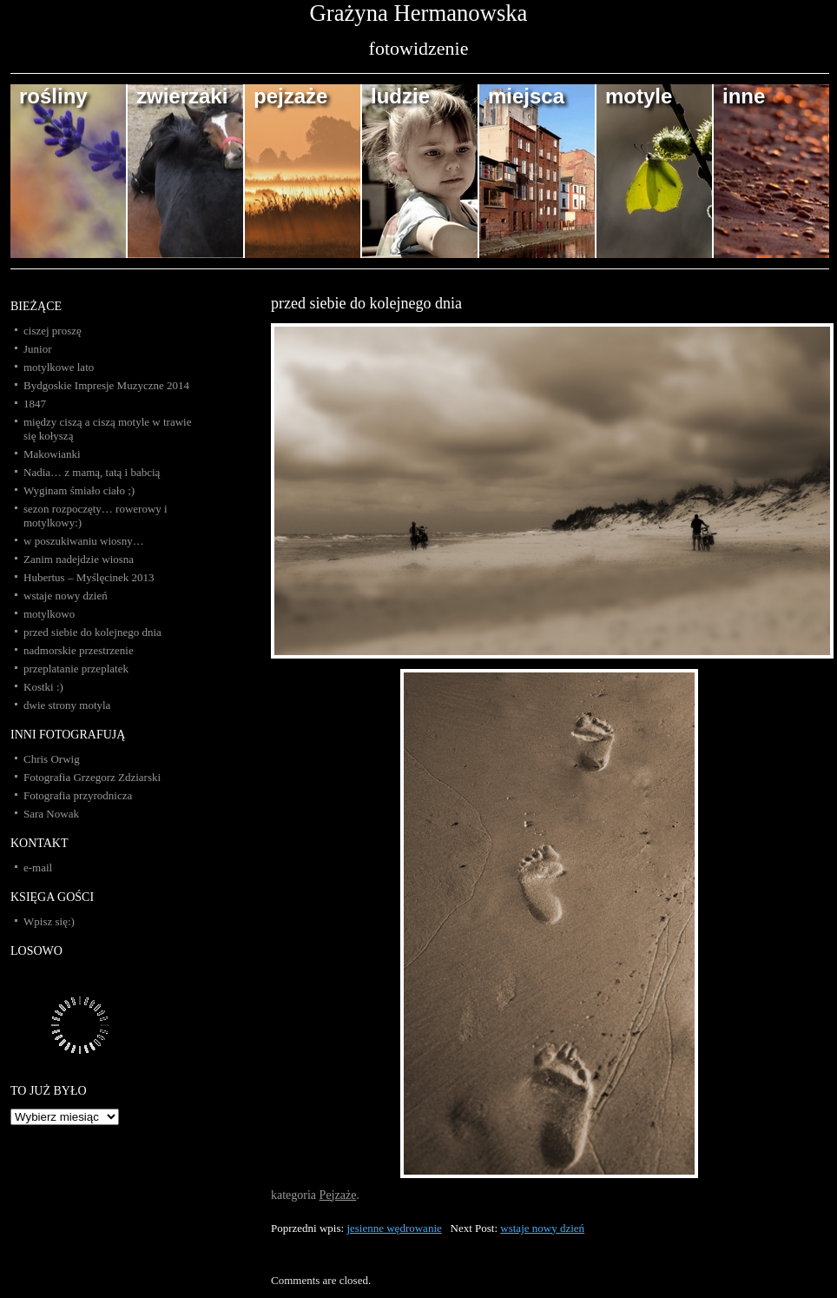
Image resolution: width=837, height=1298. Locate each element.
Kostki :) (43, 686)
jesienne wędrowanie (393, 1228)
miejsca (526, 96)
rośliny (53, 96)
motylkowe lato (58, 367)
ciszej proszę (52, 330)
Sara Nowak (51, 813)
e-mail (37, 867)
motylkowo (49, 613)
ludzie (400, 96)
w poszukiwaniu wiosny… (83, 540)
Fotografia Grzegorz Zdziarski (92, 777)
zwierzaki (181, 96)
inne (743, 96)
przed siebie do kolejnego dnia (366, 303)
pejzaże (290, 96)
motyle (638, 96)
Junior (37, 348)
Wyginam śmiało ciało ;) (79, 490)
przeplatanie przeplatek (76, 668)
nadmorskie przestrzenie (78, 650)
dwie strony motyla (66, 705)
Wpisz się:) (49, 921)
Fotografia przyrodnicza (77, 795)
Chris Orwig (51, 758)
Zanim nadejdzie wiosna (78, 559)
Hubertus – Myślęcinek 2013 (89, 577)
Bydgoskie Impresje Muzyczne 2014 (106, 385)
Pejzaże (338, 1195)
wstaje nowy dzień (542, 1228)
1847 (34, 403)
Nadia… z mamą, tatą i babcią (91, 472)
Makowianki (52, 453)
